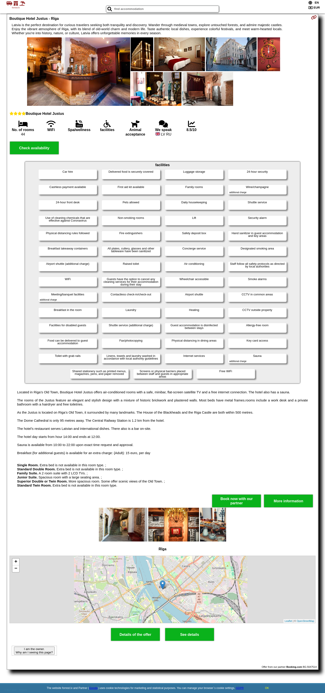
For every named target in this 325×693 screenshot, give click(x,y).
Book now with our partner (237, 501)
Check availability (34, 148)
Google (93, 688)
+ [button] (15, 562)
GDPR (240, 688)
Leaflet (288, 621)
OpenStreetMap (305, 621)
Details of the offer (135, 634)
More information (288, 501)
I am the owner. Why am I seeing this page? (34, 650)
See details (189, 634)
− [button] (15, 568)
